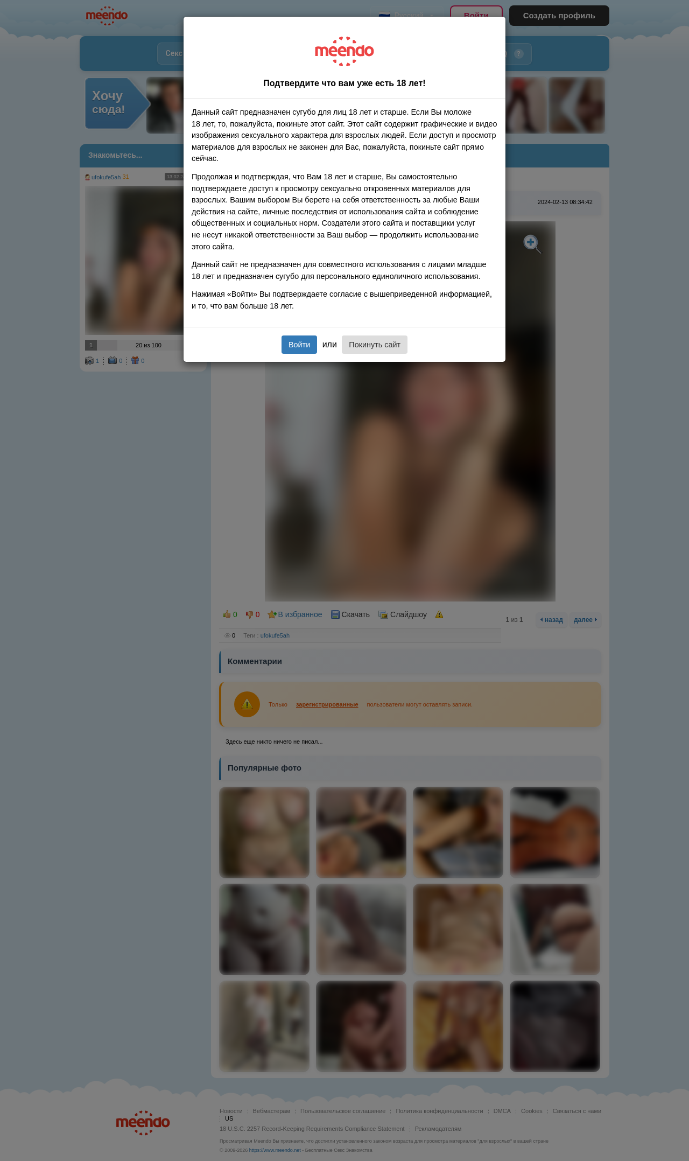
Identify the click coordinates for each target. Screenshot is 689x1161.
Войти (299, 344)
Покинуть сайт (374, 344)
